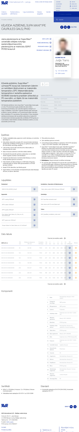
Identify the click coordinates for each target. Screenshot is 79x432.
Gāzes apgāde (40, 13)
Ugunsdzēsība (28, 12)
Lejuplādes (59, 4)
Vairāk (48, 12)
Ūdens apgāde (4, 13)
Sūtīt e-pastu (9, 422)
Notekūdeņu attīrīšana (15, 13)
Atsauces (58, 6)
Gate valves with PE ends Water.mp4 (50, 204)
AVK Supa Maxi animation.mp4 (48, 199)
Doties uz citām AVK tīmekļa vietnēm (43, 2)
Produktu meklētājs (6, 20)
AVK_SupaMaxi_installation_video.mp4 (50, 214)
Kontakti (58, 8)
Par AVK (58, 10)
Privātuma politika (6, 430)
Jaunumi (58, 1)
